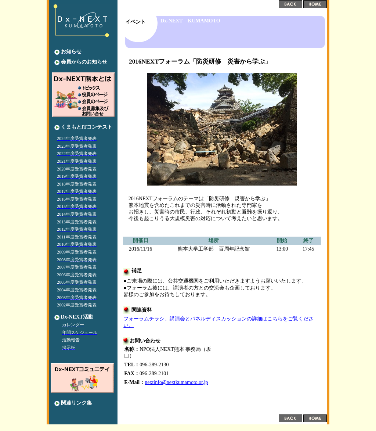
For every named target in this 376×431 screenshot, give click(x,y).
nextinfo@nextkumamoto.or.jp (176, 382)
